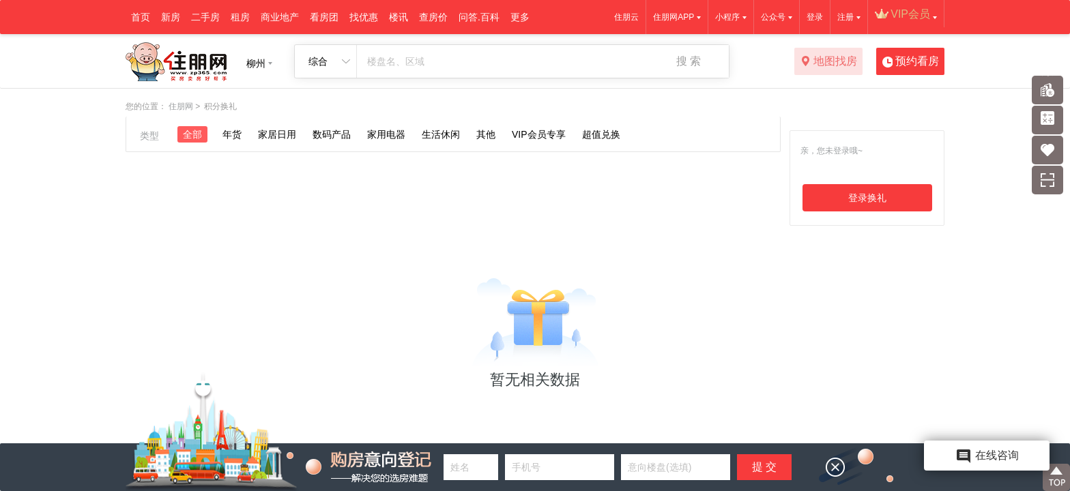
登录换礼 (867, 197)
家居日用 (277, 134)
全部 (192, 134)
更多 (520, 17)
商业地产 (280, 17)
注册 (845, 17)
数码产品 (332, 134)
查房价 (433, 17)
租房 (240, 17)
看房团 (324, 17)
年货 (232, 134)
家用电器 (386, 134)
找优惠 (363, 17)
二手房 (205, 17)
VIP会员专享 (539, 134)
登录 (815, 17)
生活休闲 (441, 134)
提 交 (764, 467)
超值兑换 (601, 134)
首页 (140, 17)
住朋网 (181, 106)
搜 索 (688, 61)
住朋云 (626, 17)
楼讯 (398, 17)
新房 (170, 17)
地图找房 (828, 62)
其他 (485, 134)
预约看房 (910, 62)
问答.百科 (479, 17)
